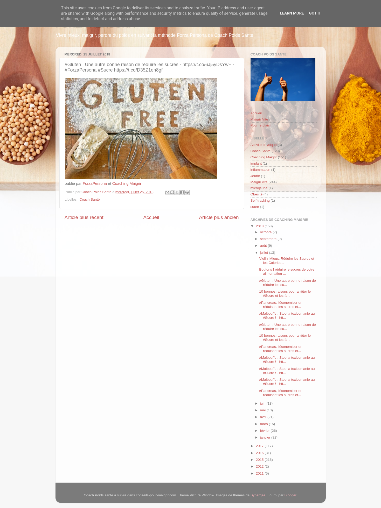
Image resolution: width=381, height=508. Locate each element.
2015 (260, 460)
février (265, 431)
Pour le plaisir (261, 125)
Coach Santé (90, 199)
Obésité (257, 194)
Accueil (151, 217)
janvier (266, 437)
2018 (260, 226)
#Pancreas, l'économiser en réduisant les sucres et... (280, 305)
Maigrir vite (259, 182)
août (264, 246)
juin (263, 403)
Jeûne (255, 176)
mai (263, 410)
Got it (315, 13)
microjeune (259, 188)
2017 (260, 446)
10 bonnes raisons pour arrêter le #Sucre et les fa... (285, 294)
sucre (255, 207)
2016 (260, 453)
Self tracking (260, 200)
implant (256, 163)
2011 (260, 473)
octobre (266, 232)
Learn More (292, 13)
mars (264, 424)
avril (264, 417)
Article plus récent (84, 217)
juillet (264, 253)
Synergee (258, 495)
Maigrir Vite (259, 119)
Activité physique (264, 145)
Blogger (290, 495)
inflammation (261, 170)
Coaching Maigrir (126, 183)
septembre (269, 239)
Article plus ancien (219, 217)
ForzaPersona (95, 183)
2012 (260, 466)
